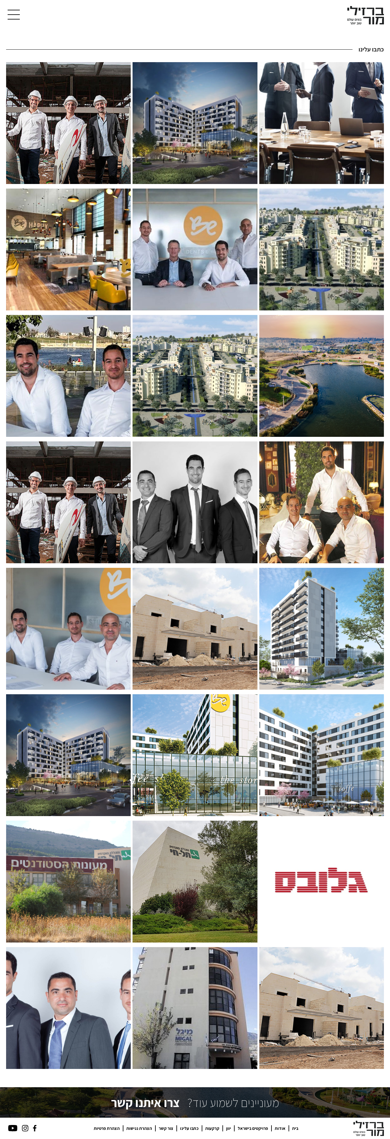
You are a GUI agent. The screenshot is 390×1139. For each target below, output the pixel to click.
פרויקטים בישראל (253, 1128)
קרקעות (212, 1128)
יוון (228, 1128)
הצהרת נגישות (139, 1128)
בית (295, 1128)
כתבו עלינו (189, 1128)
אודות (280, 1128)
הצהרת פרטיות (107, 1128)
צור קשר (166, 1128)
